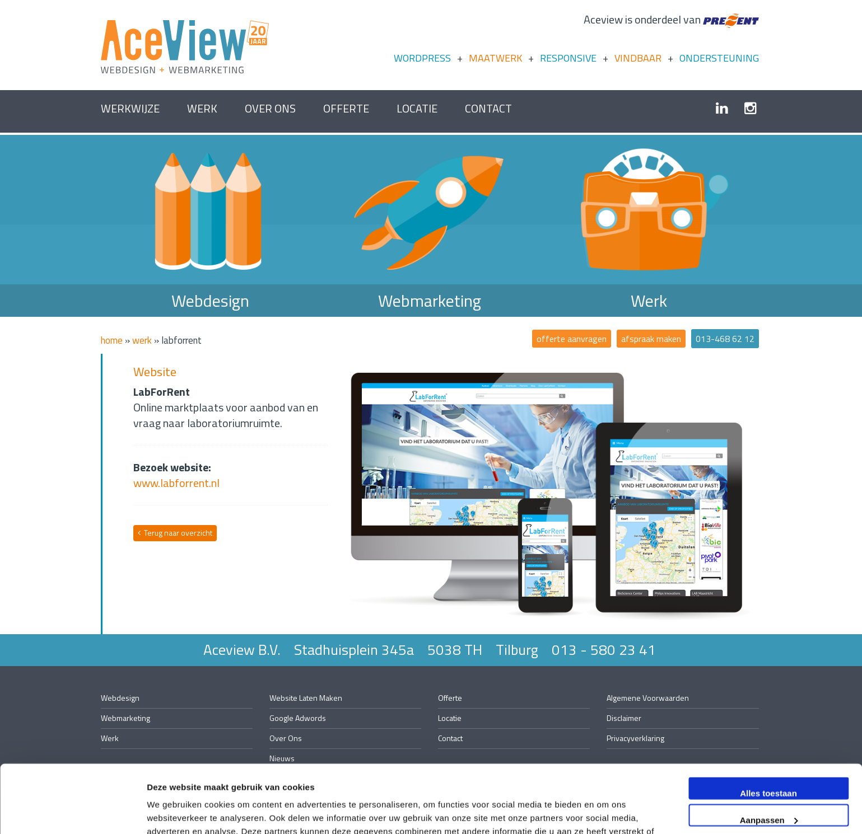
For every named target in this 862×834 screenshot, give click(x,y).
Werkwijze (130, 108)
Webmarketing (429, 300)
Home (112, 340)
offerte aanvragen (572, 338)
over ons (270, 108)
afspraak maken (651, 338)
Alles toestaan (768, 729)
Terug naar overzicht (175, 532)
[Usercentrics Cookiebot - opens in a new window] (73, 812)
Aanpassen (769, 756)
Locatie (417, 108)
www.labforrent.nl (176, 482)
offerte (346, 108)
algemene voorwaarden (648, 698)
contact (488, 108)
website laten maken (305, 698)
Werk (202, 108)
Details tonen (173, 812)
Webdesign (210, 300)
